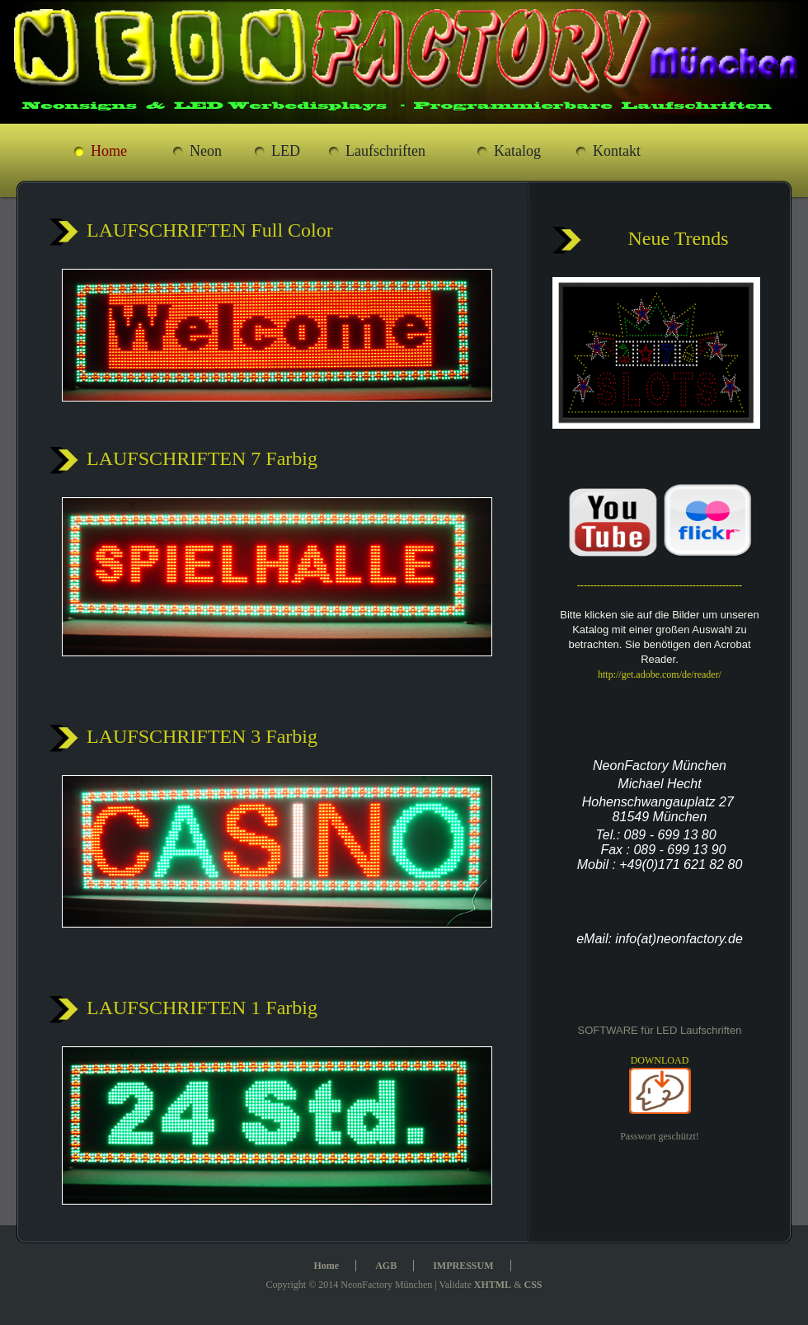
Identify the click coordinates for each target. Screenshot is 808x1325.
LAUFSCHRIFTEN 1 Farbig (202, 1007)
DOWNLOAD (660, 1060)
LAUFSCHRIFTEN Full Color (210, 230)
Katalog (517, 151)
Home (109, 151)
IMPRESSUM (463, 1265)
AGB (386, 1265)
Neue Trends (677, 238)
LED (285, 151)
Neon (206, 151)
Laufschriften (385, 151)
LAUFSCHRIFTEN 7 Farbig (202, 458)
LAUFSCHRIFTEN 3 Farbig (202, 736)
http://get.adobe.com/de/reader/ (659, 674)
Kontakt (617, 151)
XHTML (492, 1284)
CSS (533, 1284)
